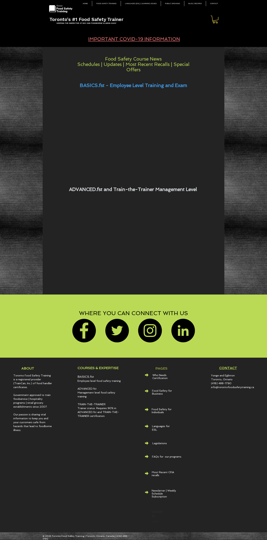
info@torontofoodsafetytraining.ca (232, 387)
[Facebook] (84, 330)
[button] (215, 19)
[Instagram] (150, 330)
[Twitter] (117, 330)
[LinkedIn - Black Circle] (183, 330)
